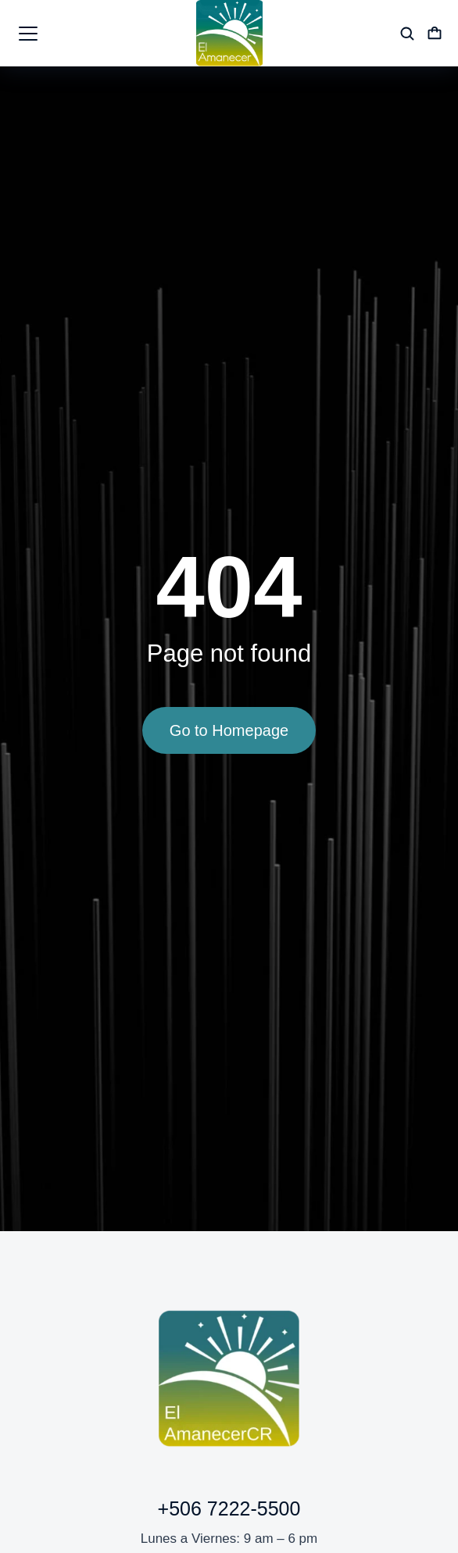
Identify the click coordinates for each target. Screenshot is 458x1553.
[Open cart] (434, 33)
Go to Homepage (229, 730)
